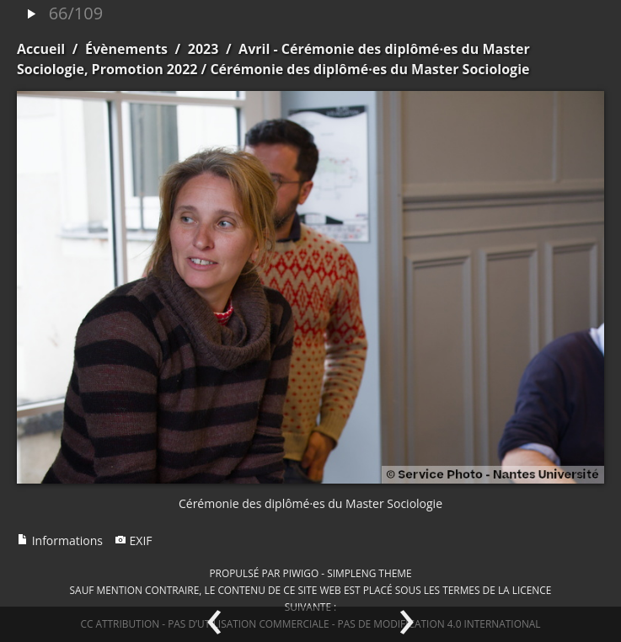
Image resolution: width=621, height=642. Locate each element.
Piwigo (300, 573)
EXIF (134, 540)
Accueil (41, 49)
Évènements (126, 49)
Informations (60, 540)
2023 (203, 49)
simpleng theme (369, 573)
